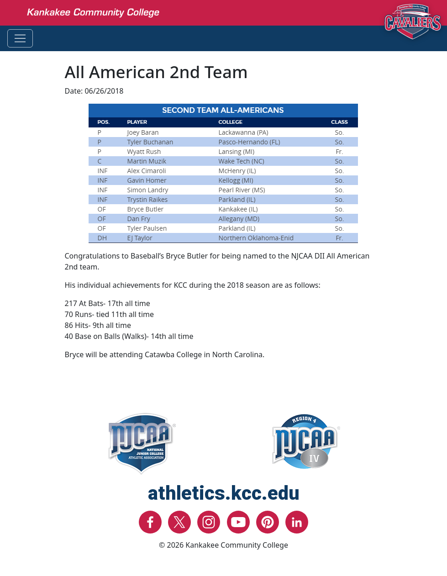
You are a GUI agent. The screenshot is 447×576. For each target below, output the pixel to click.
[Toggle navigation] (20, 38)
